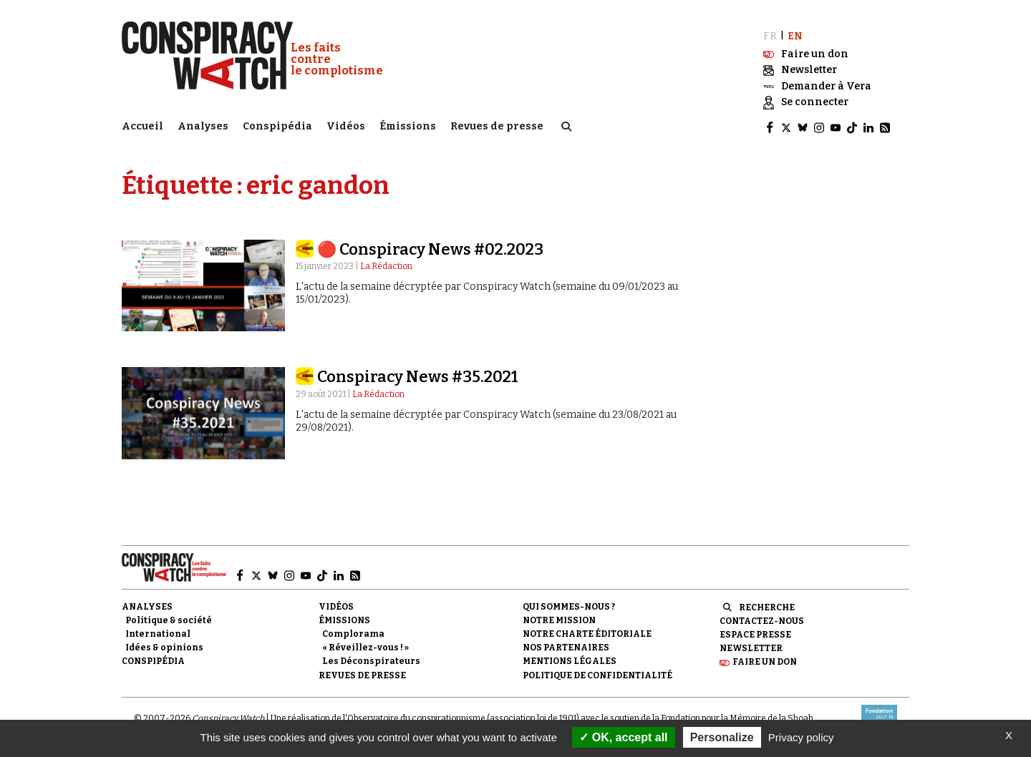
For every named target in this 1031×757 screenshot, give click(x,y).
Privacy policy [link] (801, 737)
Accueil (142, 125)
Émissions (407, 125)
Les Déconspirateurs (371, 660)
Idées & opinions (164, 646)
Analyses (203, 125)
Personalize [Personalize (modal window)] (722, 737)
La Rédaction (386, 265)
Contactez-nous (762, 620)
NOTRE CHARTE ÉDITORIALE (587, 632)
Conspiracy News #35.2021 (417, 375)
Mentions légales (569, 660)
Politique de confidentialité (597, 673)
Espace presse (755, 633)
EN (795, 34)
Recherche (767, 606)
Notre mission (559, 619)
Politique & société (168, 619)
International (157, 632)
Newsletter (751, 647)
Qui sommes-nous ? (569, 605)
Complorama (353, 632)
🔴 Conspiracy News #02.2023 (430, 248)
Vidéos (345, 125)
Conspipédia (277, 125)
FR (770, 34)
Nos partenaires (566, 646)
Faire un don (764, 660)
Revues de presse (496, 125)
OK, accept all (623, 737)
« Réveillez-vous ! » (365, 646)
